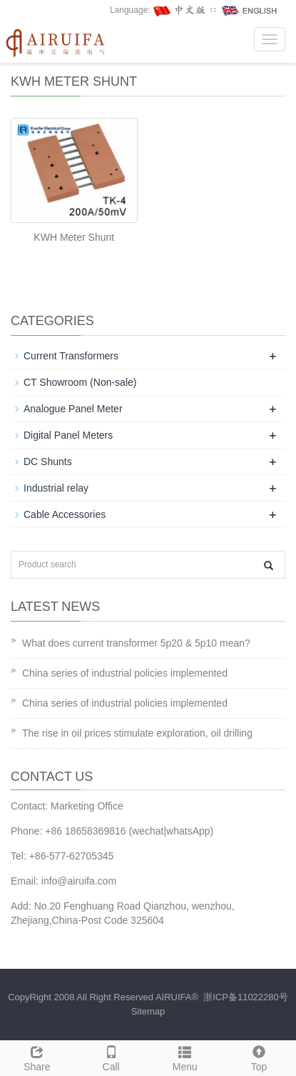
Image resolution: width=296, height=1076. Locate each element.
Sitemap (148, 1011)
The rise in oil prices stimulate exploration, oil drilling (137, 733)
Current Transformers (71, 356)
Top (259, 1056)
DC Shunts (48, 461)
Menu (185, 1056)
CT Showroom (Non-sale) (80, 382)
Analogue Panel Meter (73, 408)
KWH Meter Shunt (74, 237)
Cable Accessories (65, 514)
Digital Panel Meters (68, 435)
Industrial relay (56, 488)
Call (111, 1056)
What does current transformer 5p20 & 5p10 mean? (136, 643)
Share (37, 1056)
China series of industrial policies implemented (125, 673)
